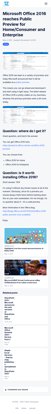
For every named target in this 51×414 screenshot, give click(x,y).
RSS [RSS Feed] (17, 408)
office (6, 44)
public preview (22, 82)
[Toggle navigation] (46, 4)
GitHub (23, 408)
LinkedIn (32, 408)
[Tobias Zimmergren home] (6, 3)
